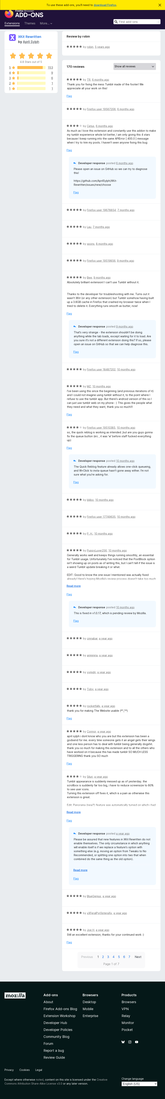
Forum (48, 1044)
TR (88, 79)
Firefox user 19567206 (101, 109)
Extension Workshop (59, 1016)
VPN (125, 1009)
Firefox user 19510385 (101, 427)
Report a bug (53, 1050)
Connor (91, 731)
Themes (29, 23)
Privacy (9, 1069)
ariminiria (92, 655)
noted (39, 1079)
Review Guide (54, 1057)
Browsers (129, 1002)
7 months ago (126, 210)
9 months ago (125, 260)
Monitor (128, 1023)
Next (138, 957)
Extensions (12, 23)
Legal (38, 1069)
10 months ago (126, 369)
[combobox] (136, 21)
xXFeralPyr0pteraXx (99, 913)
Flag (69, 96)
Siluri (90, 776)
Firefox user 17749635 (101, 516)
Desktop (89, 1002)
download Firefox (105, 5)
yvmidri (91, 672)
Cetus (90, 126)
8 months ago (104, 243)
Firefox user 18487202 (101, 369)
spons (90, 243)
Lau (89, 226)
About (48, 1002)
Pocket (127, 1030)
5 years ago (102, 46)
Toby (90, 689)
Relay (126, 1016)
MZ (89, 386)
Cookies (24, 1069)
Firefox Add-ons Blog (60, 1009)
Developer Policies (57, 1030)
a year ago (106, 638)
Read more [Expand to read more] (74, 585)
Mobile (88, 1009)
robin (90, 46)
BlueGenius (94, 896)
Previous (87, 957)
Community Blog (56, 1037)
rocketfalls (93, 706)
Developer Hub (55, 1023)
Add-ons (50, 995)
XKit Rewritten (29, 37)
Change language (133, 1078)
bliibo (90, 499)
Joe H (90, 929)
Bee (89, 277)
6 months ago (100, 79)
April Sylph (31, 42)
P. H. (90, 533)
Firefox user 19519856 (101, 260)
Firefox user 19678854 (101, 210)
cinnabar (92, 638)
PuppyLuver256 (97, 550)
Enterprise (90, 1016)
